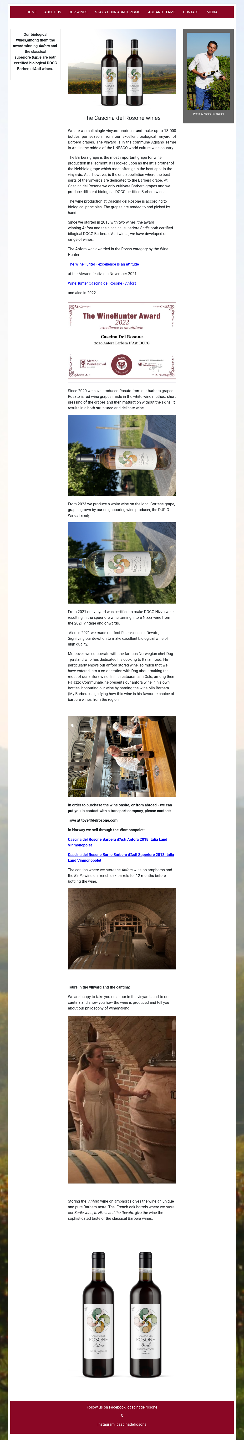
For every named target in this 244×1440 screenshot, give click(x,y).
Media (212, 12)
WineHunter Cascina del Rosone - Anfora (102, 283)
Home (31, 12)
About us (52, 12)
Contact (191, 12)
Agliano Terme (161, 12)
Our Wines (78, 12)
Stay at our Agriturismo (118, 12)
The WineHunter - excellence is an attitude (103, 264)
